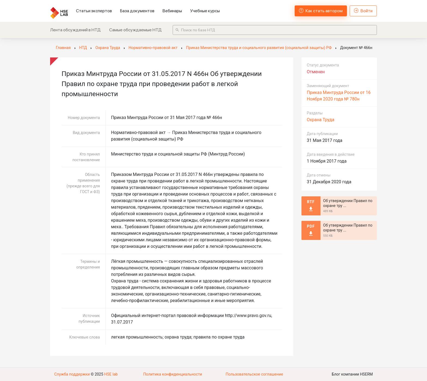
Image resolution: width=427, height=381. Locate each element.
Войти (363, 10)
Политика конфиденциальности (172, 374)
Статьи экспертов (94, 10)
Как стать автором (321, 10)
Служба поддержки (71, 374)
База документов (137, 10)
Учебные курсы (205, 10)
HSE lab (110, 374)
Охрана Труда (320, 119)
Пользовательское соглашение (254, 374)
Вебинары (172, 10)
